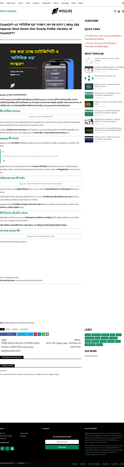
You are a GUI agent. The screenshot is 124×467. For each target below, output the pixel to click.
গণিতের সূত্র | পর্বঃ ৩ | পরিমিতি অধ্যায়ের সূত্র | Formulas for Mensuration (107, 138)
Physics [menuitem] (20, 3)
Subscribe (62, 447)
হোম (1, 20)
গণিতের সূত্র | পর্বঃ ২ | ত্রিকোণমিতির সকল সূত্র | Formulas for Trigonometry (108, 94)
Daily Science (7, 20)
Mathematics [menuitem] (46, 3)
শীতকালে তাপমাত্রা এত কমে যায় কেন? (105, 76)
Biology (88, 341)
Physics (88, 335)
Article (8, 329)
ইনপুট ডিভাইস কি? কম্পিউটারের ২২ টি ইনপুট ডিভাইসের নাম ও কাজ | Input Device (107, 120)
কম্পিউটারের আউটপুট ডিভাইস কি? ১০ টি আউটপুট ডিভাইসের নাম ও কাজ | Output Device (109, 68)
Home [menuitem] (2, 3)
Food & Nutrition (90, 344)
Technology (113, 338)
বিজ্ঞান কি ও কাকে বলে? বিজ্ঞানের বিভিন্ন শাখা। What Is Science (107, 85)
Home (122, 464)
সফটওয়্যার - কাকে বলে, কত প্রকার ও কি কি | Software (107, 59)
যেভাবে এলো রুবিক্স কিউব (44, 117)
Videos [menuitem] (81, 3)
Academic (105, 335)
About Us (2, 433)
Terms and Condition (6, 436)
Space (112, 335)
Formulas (103, 341)
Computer (15, 329)
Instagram (7, 449)
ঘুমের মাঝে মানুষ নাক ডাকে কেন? (44, 236)
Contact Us (3, 438)
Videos (118, 341)
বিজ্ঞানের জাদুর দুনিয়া (8, 11)
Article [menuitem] (74, 3)
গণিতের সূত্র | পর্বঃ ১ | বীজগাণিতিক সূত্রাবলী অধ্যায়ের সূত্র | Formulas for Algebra (107, 112)
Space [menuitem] (28, 3)
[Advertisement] (41, 260)
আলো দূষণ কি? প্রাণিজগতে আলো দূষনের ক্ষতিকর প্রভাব (44, 184)
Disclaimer (23, 436)
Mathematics (89, 338)
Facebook (2, 449)
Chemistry (105, 338)
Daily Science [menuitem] (11, 3)
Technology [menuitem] (65, 3)
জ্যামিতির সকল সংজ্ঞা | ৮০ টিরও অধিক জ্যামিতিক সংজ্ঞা (109, 103)
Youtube (12, 449)
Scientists (111, 341)
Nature (119, 335)
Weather (99, 344)
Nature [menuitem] (56, 3)
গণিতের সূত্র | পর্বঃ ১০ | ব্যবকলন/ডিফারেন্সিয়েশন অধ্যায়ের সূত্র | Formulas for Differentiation (108, 129)
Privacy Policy (24, 433)
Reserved (27, 463)
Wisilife (15, 463)
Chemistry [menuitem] (36, 3)
